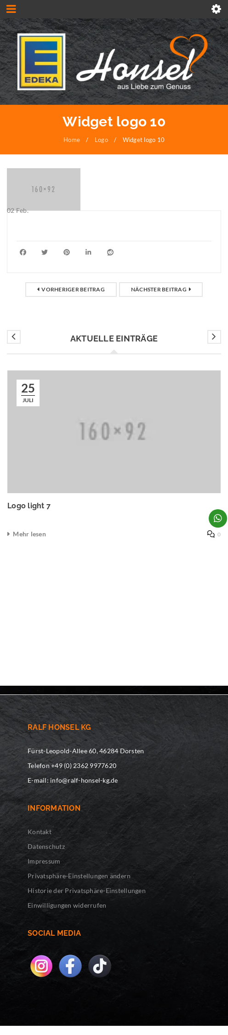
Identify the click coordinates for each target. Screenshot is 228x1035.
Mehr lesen (29, 534)
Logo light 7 (29, 505)
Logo (101, 139)
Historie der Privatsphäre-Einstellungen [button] (87, 890)
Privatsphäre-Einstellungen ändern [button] (79, 876)
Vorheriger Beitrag (73, 289)
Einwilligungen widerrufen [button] (67, 905)
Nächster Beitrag (159, 289)
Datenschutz (46, 846)
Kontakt (39, 832)
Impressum (44, 861)
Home (71, 139)
